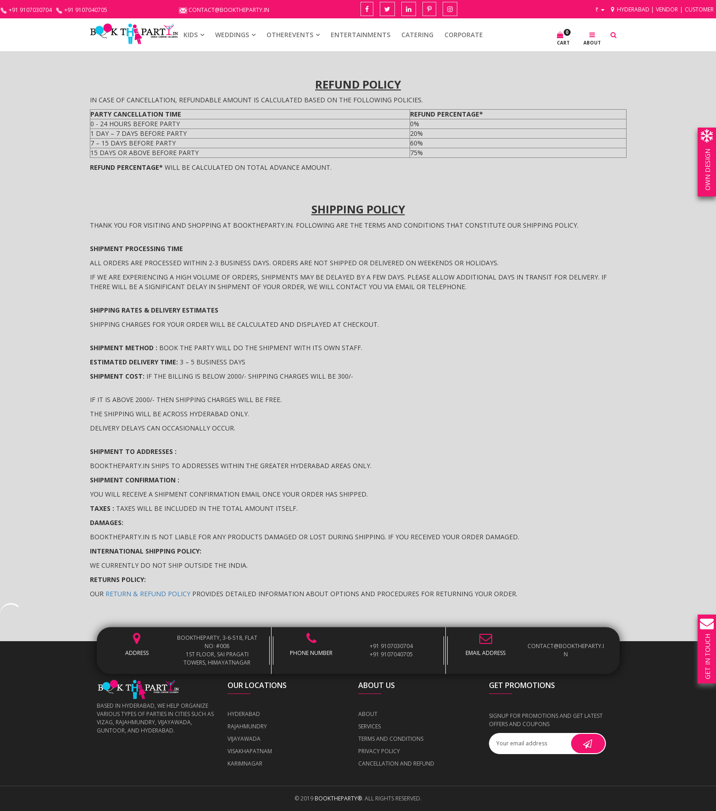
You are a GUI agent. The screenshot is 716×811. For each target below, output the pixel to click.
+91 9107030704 (391, 646)
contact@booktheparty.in (565, 650)
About (367, 714)
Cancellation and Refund (396, 763)
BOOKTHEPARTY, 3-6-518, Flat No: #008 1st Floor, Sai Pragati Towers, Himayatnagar (217, 650)
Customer (699, 9)
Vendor (667, 9)
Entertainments (360, 34)
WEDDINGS (232, 34)
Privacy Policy (379, 751)
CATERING (417, 34)
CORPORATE (463, 34)
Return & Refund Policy (147, 593)
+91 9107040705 (391, 654)
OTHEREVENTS (289, 34)
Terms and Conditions (390, 739)
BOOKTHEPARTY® (338, 798)
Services (369, 726)
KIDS (190, 34)
